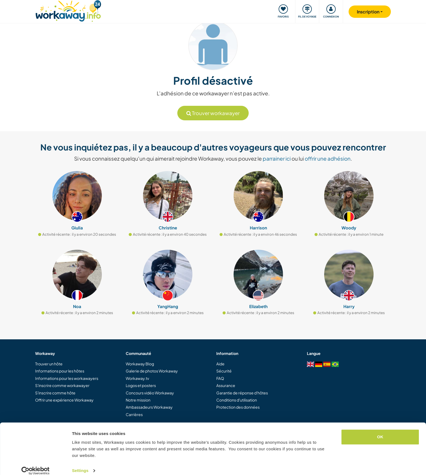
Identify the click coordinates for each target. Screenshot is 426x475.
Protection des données (238, 407)
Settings (80, 464)
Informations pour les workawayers (66, 378)
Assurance (225, 385)
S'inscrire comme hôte (55, 392)
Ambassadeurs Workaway (149, 407)
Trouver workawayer (213, 113)
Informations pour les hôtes (59, 370)
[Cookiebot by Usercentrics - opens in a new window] (36, 464)
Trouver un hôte (49, 363)
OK (380, 430)
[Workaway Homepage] (68, 10)
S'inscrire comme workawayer (62, 385)
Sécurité (224, 370)
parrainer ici (277, 158)
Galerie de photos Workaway (152, 370)
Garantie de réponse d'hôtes (242, 392)
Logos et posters (141, 385)
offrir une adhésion (328, 158)
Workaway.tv (137, 378)
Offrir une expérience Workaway (64, 399)
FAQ (220, 378)
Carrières (134, 414)
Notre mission (138, 399)
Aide (220, 363)
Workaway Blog (140, 363)
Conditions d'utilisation (236, 399)
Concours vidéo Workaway (150, 392)
